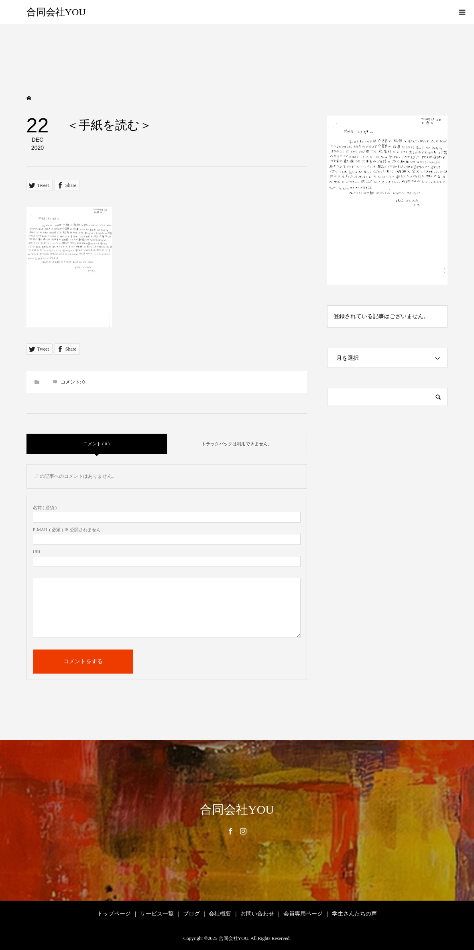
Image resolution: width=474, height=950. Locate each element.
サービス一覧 (157, 914)
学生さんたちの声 (354, 914)
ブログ (191, 914)
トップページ (114, 914)
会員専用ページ (303, 914)
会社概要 (220, 914)
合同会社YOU (56, 12)
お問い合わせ (257, 914)
